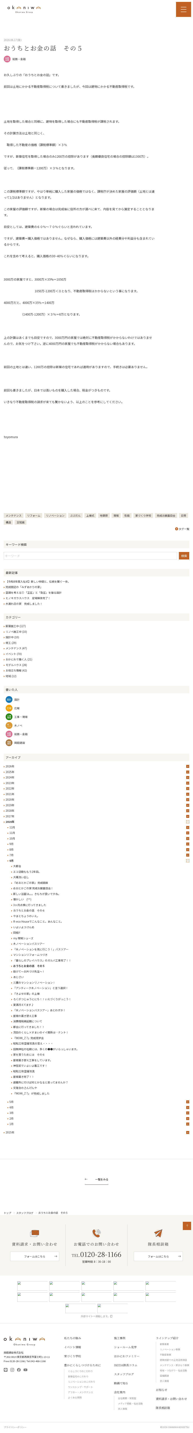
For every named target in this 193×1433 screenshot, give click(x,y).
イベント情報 (72, 1347)
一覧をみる (101, 1179)
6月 (11, 860)
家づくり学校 (143, 515)
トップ (7, 1213)
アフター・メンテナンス (80, 1392)
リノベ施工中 (13, 632)
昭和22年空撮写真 (24, 1071)
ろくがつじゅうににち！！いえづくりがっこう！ (42, 999)
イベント (11, 654)
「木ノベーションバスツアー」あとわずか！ (39, 1010)
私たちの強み (72, 1338)
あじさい (18, 977)
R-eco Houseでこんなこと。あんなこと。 (38, 921)
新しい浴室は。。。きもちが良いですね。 (37, 894)
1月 (11, 1124)
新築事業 (164, 1344)
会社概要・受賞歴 (127, 1398)
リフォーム (33, 515)
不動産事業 (165, 1354)
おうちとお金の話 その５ (29, 966)
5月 (11, 1102)
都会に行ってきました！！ (29, 1027)
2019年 (10, 805)
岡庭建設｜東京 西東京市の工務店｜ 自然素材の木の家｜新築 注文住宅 (24, 9)
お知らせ (161, 1390)
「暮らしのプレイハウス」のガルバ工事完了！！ (42, 960)
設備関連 (164, 1375)
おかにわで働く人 (16, 659)
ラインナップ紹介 (167, 1338)
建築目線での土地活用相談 (173, 1359)
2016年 (10, 822)
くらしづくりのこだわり (80, 1371)
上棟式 (90, 515)
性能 (127, 515)
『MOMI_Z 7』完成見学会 (28, 1038)
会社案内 (119, 1392)
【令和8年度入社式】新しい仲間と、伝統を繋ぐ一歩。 (38, 581)
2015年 (10, 1132)
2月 (11, 1118)
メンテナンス (13, 515)
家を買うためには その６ (29, 1054)
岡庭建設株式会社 (24, 1341)
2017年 (10, 816)
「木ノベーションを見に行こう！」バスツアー (42, 949)
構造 (8, 522)
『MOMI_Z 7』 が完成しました (31, 1093)
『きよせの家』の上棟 (26, 993)
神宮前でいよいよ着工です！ (30, 1065)
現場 (116, 515)
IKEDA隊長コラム (125, 1365)
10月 (12, 838)
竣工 (8, 643)
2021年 (10, 794)
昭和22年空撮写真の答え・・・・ (33, 1043)
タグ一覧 (182, 529)
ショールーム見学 (125, 1347)
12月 (12, 827)
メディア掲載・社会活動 (130, 1403)
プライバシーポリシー (15, 1427)
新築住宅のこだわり (78, 1376)
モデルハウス (13, 665)
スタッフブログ (24, 1213)
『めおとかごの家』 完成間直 (30, 883)
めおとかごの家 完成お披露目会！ (33, 888)
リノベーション (55, 515)
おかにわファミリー (126, 1356)
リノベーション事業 (170, 1349)
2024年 (10, 777)
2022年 (10, 788)
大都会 (17, 866)
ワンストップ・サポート (80, 1386)
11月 (12, 833)
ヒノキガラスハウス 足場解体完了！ (28, 598)
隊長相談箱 (163, 1408)
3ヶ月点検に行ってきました (29, 905)
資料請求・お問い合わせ (171, 1399)
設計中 (10, 637)
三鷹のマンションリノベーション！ (34, 982)
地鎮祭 (104, 515)
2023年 (10, 783)
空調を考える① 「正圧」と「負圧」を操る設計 (34, 592)
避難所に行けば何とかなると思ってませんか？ (40, 1082)
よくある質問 (75, 1397)
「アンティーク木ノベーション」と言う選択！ (40, 988)
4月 (11, 1107)
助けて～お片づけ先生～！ (29, 971)
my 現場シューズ (23, 938)
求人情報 (122, 1408)
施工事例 (119, 1338)
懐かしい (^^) (22, 899)
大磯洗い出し (21, 877)
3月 (11, 1113)
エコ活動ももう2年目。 (27, 872)
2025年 (10, 772)
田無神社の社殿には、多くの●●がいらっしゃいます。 (46, 1049)
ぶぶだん (75, 515)
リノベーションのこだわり (81, 1381)
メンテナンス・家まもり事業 (174, 1365)
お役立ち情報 (13, 670)
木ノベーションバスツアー (29, 943)
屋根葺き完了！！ (23, 1077)
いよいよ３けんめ (23, 927)
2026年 (10, 766)
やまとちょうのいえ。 (26, 916)
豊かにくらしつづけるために (82, 1365)
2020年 (10, 799)
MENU (183, 9)
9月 (11, 844)
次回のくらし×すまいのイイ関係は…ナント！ (41, 1032)
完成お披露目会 (166, 515)
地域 (8, 676)
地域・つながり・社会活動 (173, 1370)
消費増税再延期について (27, 1021)
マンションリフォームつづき (30, 955)
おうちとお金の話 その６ (29, 910)
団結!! (16, 932)
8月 (11, 849)
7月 (11, 855)
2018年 (10, 810)
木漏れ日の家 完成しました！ (24, 604)
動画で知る (121, 1383)
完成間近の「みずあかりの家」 (24, 587)
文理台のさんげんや (25, 1088)
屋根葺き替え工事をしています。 (33, 1060)
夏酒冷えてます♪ (23, 1005)
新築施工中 (12, 626)
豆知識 (21, 522)
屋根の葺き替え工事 (25, 1016)
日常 (183, 515)
